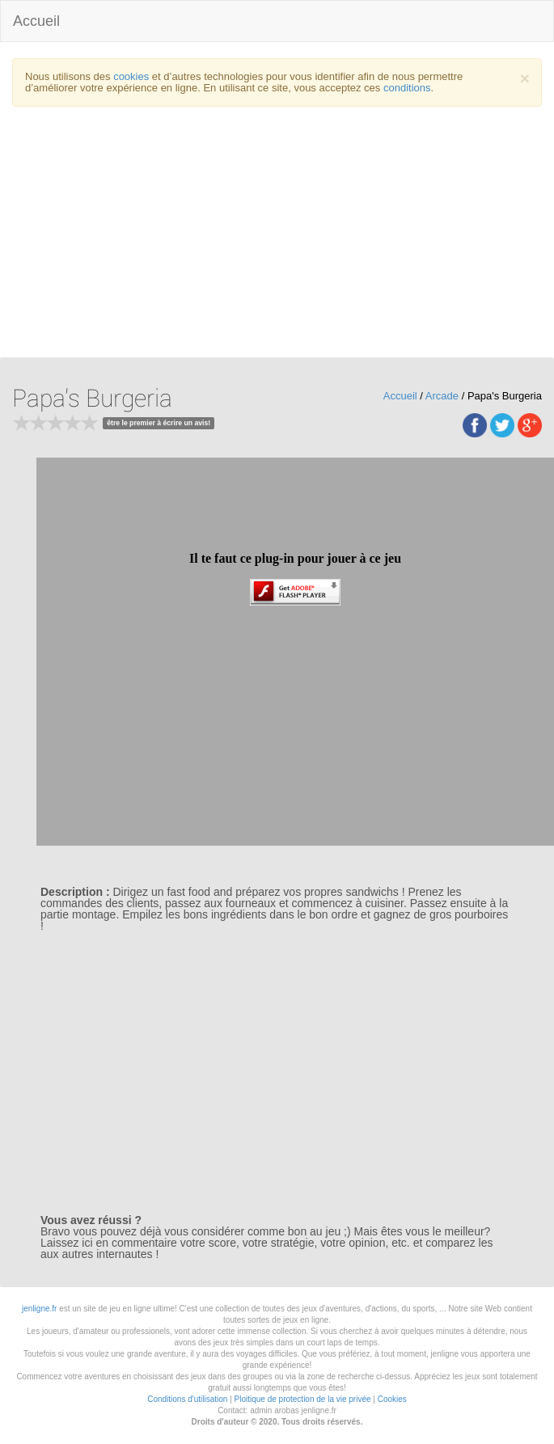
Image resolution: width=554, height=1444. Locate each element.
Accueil (36, 21)
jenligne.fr (39, 1308)
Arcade (442, 396)
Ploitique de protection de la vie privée (303, 1399)
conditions (407, 88)
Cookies (392, 1399)
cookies (131, 76)
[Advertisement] (277, 236)
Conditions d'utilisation (187, 1399)
